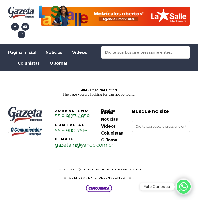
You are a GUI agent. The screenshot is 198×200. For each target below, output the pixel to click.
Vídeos (79, 52)
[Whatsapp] (184, 187)
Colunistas (29, 63)
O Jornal (58, 63)
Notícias (54, 52)
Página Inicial (22, 52)
